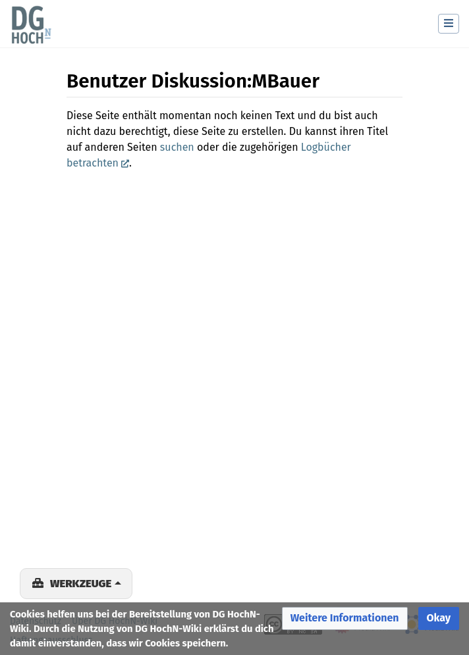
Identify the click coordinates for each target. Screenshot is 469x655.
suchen (177, 147)
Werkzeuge (80, 583)
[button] (345, 618)
